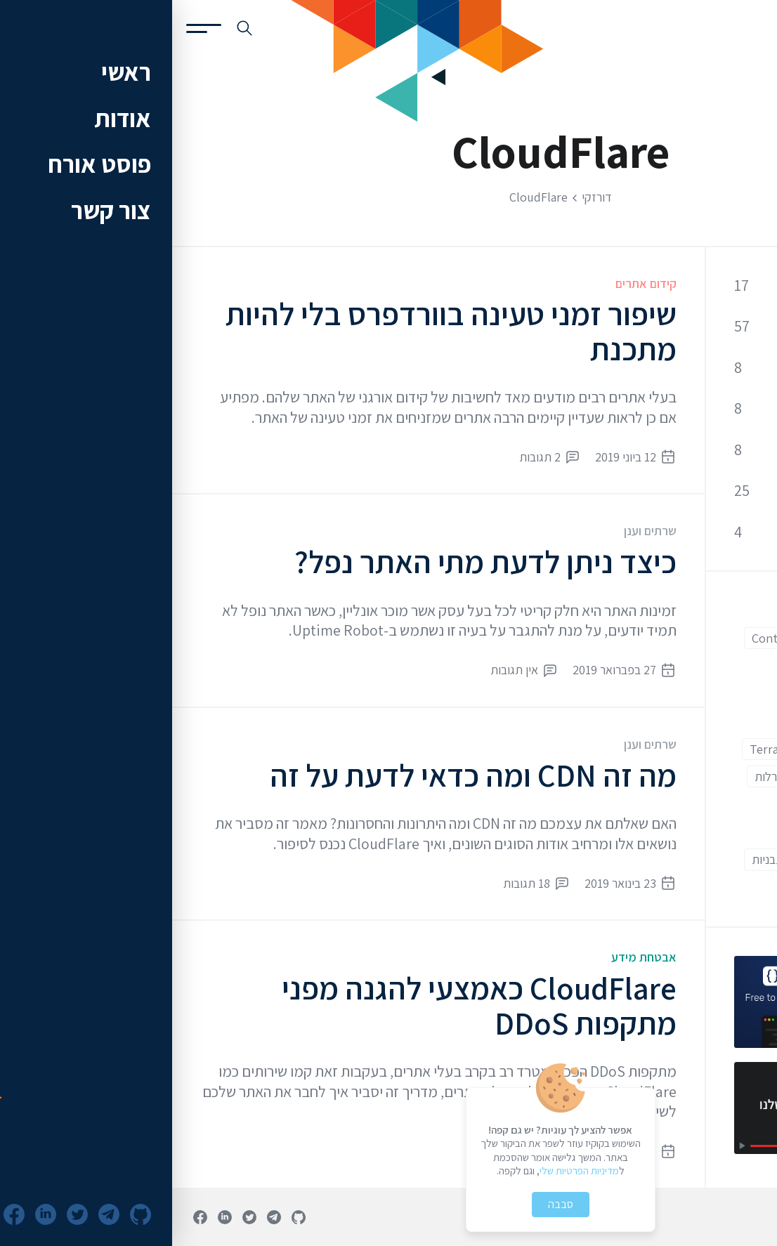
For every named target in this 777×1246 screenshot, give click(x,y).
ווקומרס (723, 804)
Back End (672, 611)
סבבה (388, 1204)
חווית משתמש (709, 832)
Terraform (604, 749)
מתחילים (635, 832)
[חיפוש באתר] (72, 28)
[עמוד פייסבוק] (28, 1217)
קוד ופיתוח (701, 326)
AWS (729, 611)
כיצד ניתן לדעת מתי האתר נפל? (313, 561)
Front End (714, 694)
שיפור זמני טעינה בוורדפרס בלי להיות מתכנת (278, 331)
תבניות (595, 859)
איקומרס (657, 776)
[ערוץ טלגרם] (102, 1217)
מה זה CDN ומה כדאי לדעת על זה (301, 775)
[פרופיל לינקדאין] (53, 1217)
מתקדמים (717, 859)
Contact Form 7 (621, 638)
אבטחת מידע (471, 957)
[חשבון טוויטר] (77, 1217)
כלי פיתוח (703, 491)
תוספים (724, 887)
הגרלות (599, 776)
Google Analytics (697, 749)
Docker (722, 665)
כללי (717, 285)
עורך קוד (652, 859)
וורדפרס (665, 804)
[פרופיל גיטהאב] (126, 1217)
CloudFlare (712, 638)
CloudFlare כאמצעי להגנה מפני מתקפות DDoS (307, 1005)
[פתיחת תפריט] (31, 28)
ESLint (664, 665)
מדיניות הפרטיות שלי (407, 1170)
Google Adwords (697, 721)
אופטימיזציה (695, 409)
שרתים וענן (478, 531)
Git (658, 694)
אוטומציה (719, 776)
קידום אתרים (473, 283)
